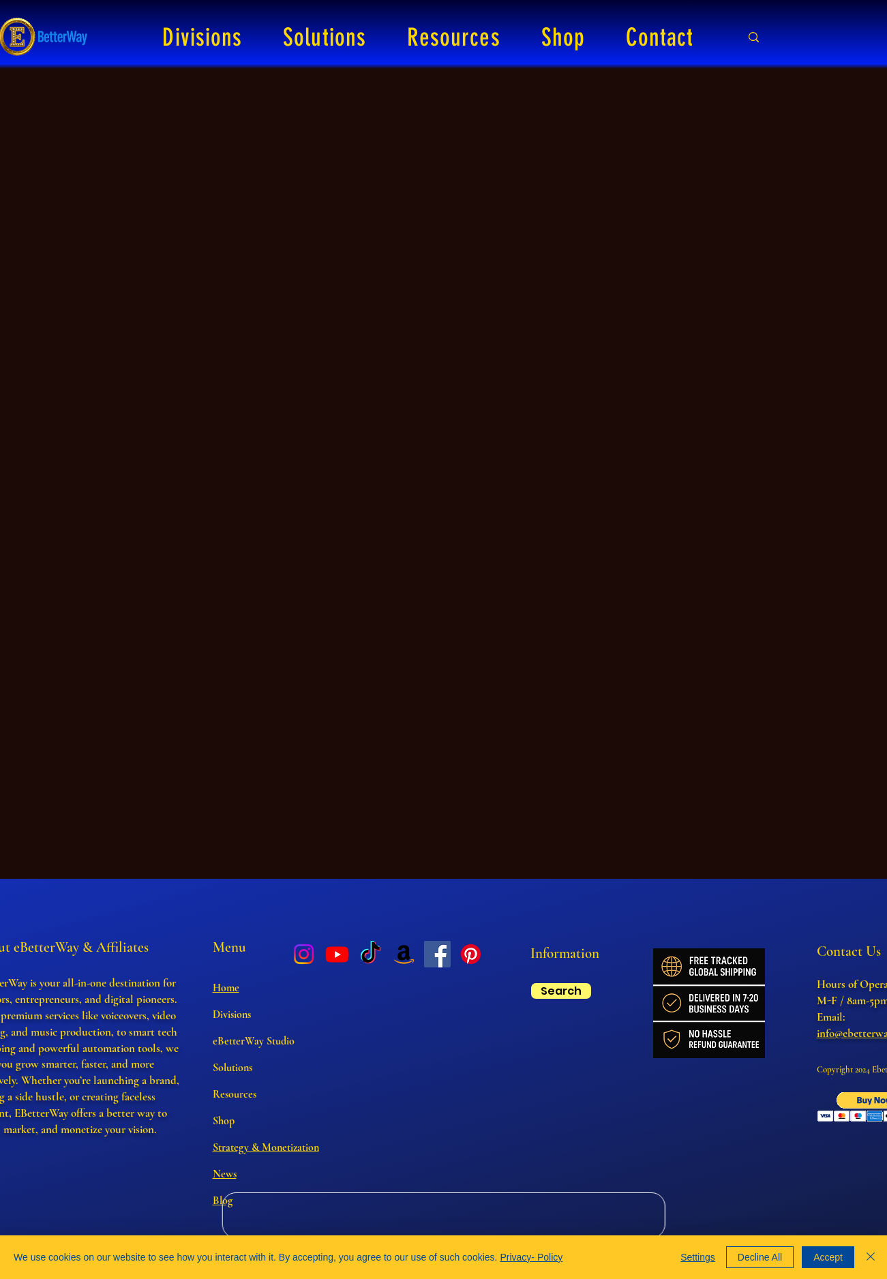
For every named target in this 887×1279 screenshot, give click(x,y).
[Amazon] (404, 954)
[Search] (561, 991)
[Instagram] (303, 954)
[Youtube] (337, 954)
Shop (224, 1121)
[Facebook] (437, 954)
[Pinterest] (470, 954)
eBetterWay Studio (254, 1041)
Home (226, 988)
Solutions (232, 1067)
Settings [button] (697, 1257)
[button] (202, 37)
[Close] (870, 1257)
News (225, 1174)
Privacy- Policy (531, 1257)
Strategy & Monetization (266, 1147)
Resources (234, 1094)
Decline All (760, 1257)
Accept (828, 1257)
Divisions (232, 1014)
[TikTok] (370, 954)
